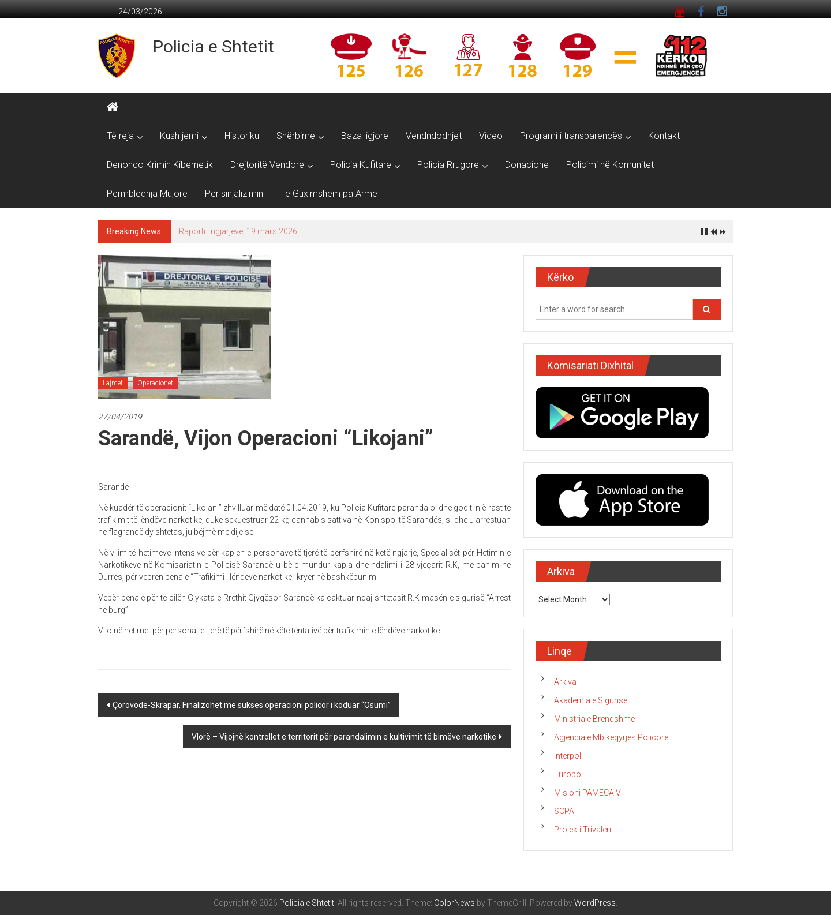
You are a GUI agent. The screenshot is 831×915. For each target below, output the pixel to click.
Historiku (241, 135)
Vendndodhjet (434, 135)
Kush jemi (179, 135)
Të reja (120, 135)
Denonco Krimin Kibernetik (160, 164)
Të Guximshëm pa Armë (328, 193)
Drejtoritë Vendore (267, 164)
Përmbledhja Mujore (147, 193)
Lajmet (113, 383)
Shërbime (295, 135)
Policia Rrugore (448, 164)
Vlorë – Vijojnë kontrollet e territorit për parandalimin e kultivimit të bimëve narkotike (344, 736)
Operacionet (155, 383)
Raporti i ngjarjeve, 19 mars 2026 (238, 231)
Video (491, 135)
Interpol (567, 755)
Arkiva (565, 682)
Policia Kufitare (360, 164)
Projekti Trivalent (583, 829)
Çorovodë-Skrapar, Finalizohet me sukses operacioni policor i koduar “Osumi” (252, 705)
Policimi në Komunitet (610, 164)
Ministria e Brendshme (594, 718)
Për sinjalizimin (234, 193)
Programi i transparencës (571, 135)
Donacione (527, 164)
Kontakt (664, 135)
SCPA (564, 811)
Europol (568, 774)
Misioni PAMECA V (587, 792)
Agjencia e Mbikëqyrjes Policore (611, 737)
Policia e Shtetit (213, 46)
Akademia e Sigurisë (590, 700)
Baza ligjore (364, 135)
